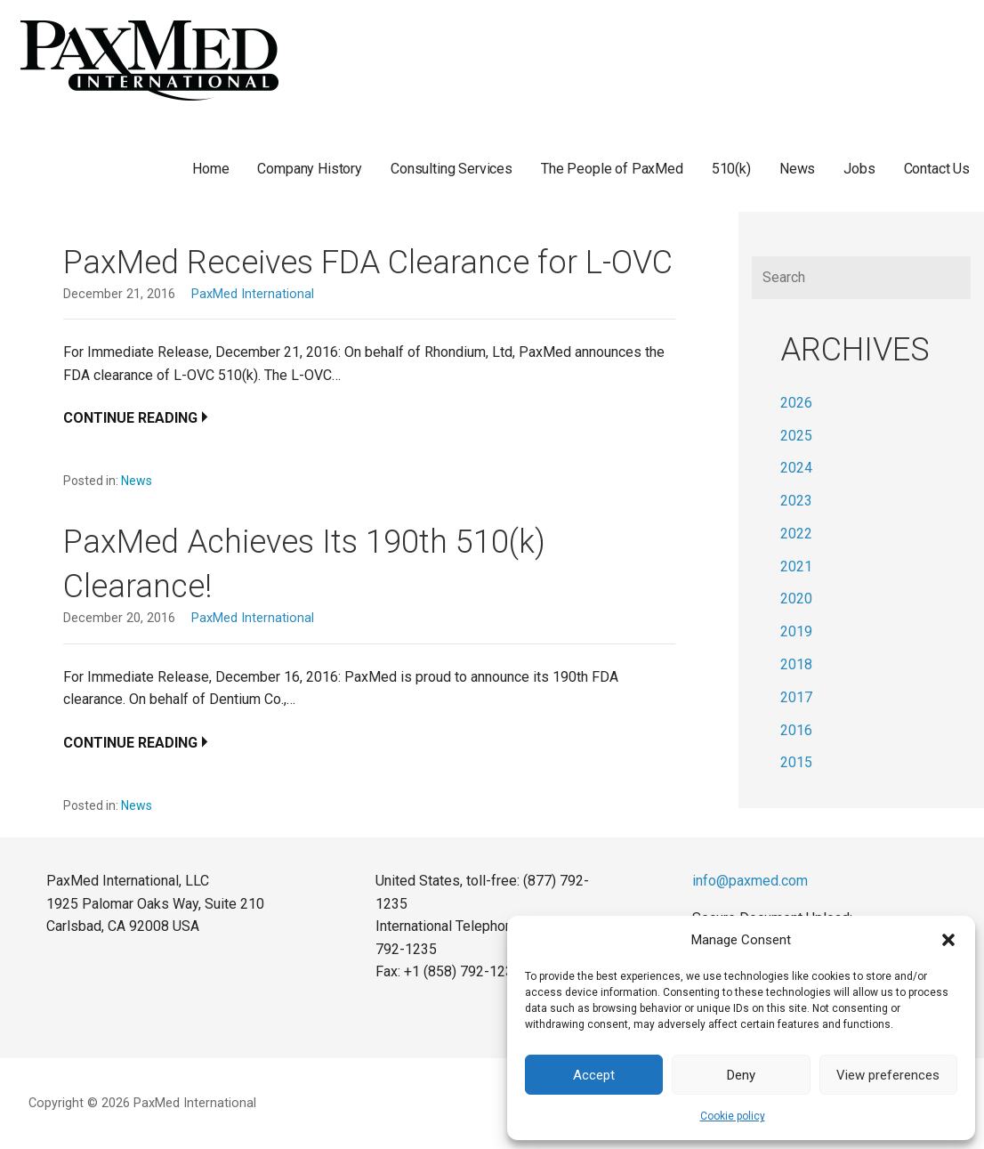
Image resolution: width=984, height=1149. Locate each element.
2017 (796, 697)
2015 (796, 762)
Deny (741, 1075)
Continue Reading (130, 417)
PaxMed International (252, 294)
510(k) (731, 168)
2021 (796, 566)
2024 (796, 467)
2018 (796, 664)
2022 (796, 533)
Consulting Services (451, 168)
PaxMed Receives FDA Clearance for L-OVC (368, 262)
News (797, 168)
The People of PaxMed (612, 168)
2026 (796, 402)
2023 (796, 500)
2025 (796, 435)
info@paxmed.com (750, 880)
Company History (309, 168)
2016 (796, 730)
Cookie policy (732, 1116)
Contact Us (937, 168)
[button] (948, 940)
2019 (796, 631)
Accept (594, 1075)
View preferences (888, 1075)
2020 (796, 598)
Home (210, 168)
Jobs (859, 168)
